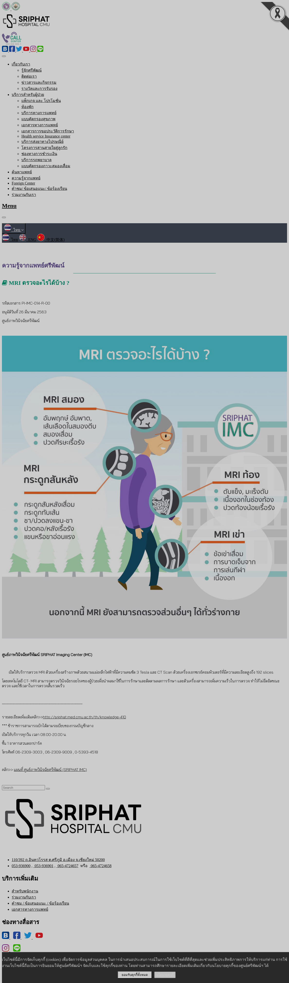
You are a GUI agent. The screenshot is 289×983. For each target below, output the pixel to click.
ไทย (14, 230)
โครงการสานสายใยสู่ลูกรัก (44, 148)
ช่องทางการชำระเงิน (39, 154)
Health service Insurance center (45, 136)
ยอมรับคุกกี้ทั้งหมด (135, 975)
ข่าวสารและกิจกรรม (38, 82)
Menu (9, 206)
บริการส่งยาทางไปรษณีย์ (42, 141)
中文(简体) (51, 240)
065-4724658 (100, 866)
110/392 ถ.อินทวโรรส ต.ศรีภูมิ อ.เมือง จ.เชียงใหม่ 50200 (58, 860)
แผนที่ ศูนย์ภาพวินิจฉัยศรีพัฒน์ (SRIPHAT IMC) (50, 769)
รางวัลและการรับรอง (39, 88)
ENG (27, 240)
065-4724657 (67, 866)
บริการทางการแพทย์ (38, 113)
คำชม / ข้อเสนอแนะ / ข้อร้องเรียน (40, 903)
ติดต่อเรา (29, 76)
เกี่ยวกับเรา (21, 64)
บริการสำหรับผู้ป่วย (28, 95)
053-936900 (21, 866)
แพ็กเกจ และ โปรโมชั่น (41, 101)
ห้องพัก (27, 107)
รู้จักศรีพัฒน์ (31, 70)
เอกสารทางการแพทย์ (39, 125)
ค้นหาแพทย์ (22, 172)
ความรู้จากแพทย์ (26, 178)
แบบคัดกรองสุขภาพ (38, 119)
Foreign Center (23, 183)
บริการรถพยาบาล (36, 160)
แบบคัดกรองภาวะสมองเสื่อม (45, 166)
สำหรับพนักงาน (25, 891)
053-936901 (43, 866)
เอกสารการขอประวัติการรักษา (47, 131)
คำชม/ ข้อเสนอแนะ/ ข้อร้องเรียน (39, 188)
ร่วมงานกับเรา (24, 195)
